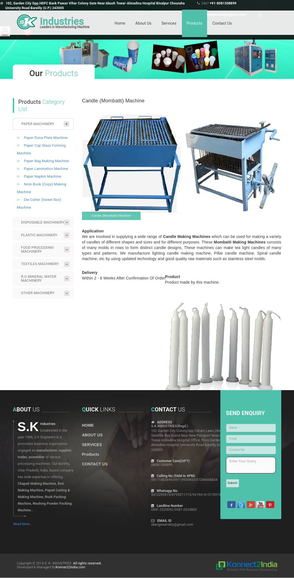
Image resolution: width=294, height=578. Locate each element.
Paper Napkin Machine (42, 176)
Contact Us (222, 23)
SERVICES (92, 444)
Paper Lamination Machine (46, 169)
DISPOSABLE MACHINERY (42, 222)
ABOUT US (92, 435)
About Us (143, 23)
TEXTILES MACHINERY (40, 264)
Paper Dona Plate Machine (46, 138)
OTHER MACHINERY (38, 293)
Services (168, 23)
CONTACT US (95, 464)
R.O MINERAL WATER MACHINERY (38, 278)
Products (195, 23)
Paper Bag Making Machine (46, 161)
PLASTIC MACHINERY (39, 235)
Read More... (23, 524)
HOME (88, 425)
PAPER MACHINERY (37, 124)
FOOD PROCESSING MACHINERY (37, 249)
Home (120, 23)
